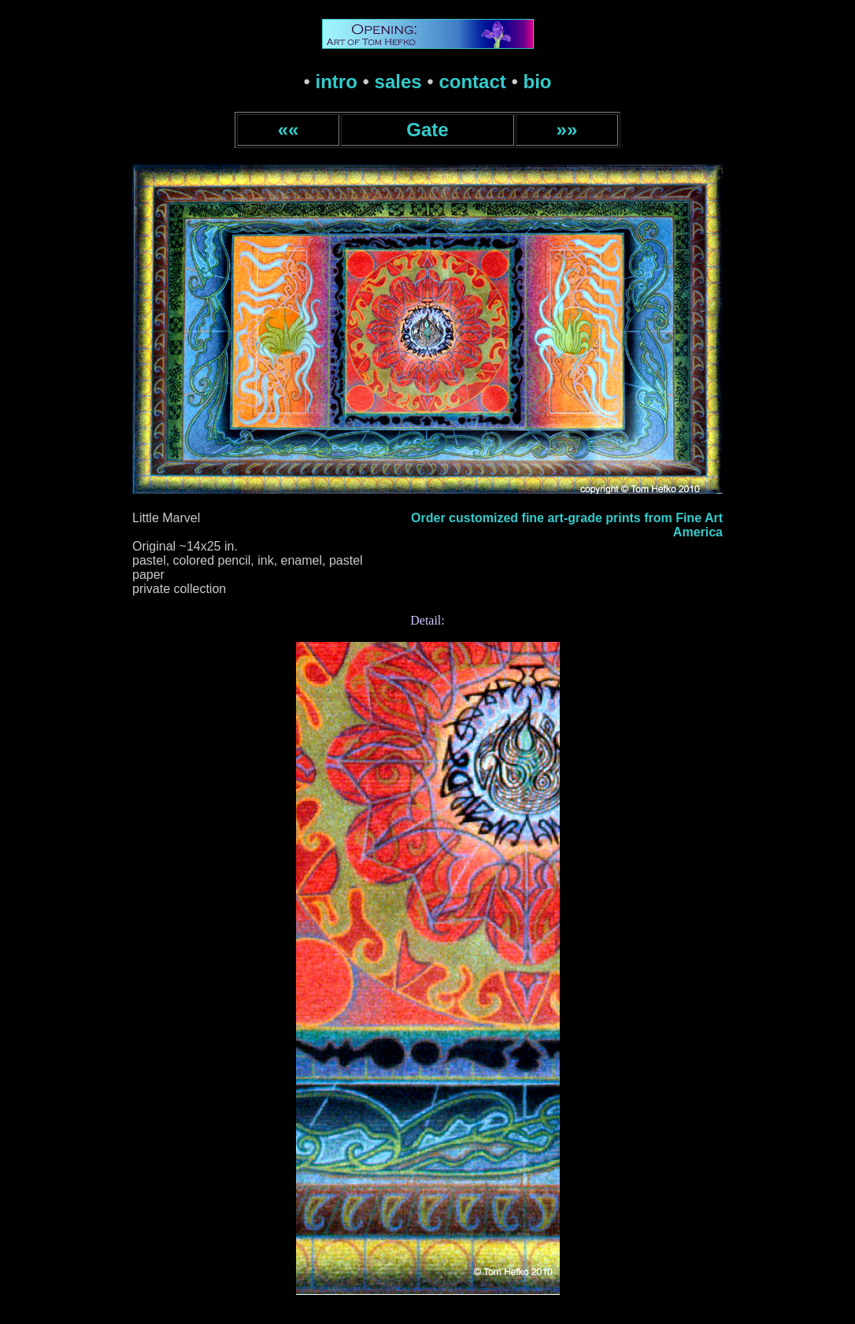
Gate (427, 129)
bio (538, 81)
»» (567, 129)
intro (336, 81)
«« (288, 129)
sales (398, 81)
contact (472, 81)
